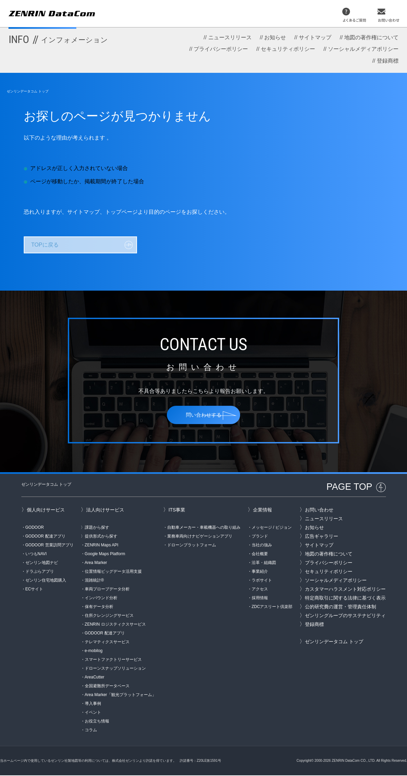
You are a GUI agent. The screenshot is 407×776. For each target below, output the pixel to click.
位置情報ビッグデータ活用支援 (113, 572)
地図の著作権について (371, 37)
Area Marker (96, 563)
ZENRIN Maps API (101, 545)
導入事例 (93, 704)
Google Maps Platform (105, 554)
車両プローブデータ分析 (107, 589)
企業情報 (262, 510)
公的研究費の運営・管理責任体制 (340, 607)
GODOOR (34, 528)
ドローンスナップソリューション (115, 669)
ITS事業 (177, 510)
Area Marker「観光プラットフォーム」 (120, 695)
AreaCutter (94, 677)
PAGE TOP (349, 487)
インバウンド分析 (101, 598)
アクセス (260, 589)
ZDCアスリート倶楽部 (272, 607)
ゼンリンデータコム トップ (28, 91)
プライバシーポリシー (221, 49)
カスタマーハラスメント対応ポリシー (345, 589)
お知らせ (275, 37)
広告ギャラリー (321, 537)
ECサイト (34, 589)
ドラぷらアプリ (39, 572)
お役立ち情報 (97, 721)
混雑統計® (94, 581)
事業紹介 (260, 572)
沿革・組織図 (264, 563)
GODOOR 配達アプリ (45, 536)
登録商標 (388, 61)
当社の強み (262, 545)
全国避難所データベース (107, 686)
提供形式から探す (101, 536)
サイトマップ (315, 37)
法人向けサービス (105, 510)
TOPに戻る (45, 245)
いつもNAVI (36, 554)
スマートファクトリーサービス (113, 660)
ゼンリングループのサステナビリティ (345, 616)
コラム (91, 730)
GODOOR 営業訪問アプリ (49, 545)
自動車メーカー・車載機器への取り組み (203, 528)
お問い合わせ (319, 510)
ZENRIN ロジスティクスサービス (115, 625)
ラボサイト (262, 581)
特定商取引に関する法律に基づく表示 (345, 598)
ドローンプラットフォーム (191, 545)
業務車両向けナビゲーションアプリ (199, 536)
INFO (58, 39)
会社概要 (260, 554)
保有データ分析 (99, 607)
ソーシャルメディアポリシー (363, 49)
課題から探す (97, 528)
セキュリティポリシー (288, 49)
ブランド (260, 536)
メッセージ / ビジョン (272, 528)
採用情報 (260, 598)
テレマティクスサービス (107, 642)
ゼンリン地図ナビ (41, 563)
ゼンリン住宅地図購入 (45, 581)
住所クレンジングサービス (109, 616)
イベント (93, 713)
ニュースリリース (230, 37)
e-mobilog (94, 651)
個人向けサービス (46, 510)
